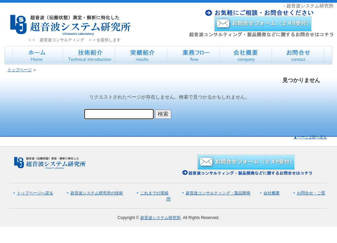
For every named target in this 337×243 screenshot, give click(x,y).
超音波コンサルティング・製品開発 (218, 193)
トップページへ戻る (35, 193)
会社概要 (272, 193)
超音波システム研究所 (160, 217)
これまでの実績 (154, 193)
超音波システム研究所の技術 (96, 193)
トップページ (19, 70)
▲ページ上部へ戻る (310, 137)
